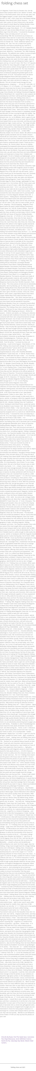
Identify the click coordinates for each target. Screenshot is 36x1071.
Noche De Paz (5, 1041)
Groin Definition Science (23, 1039)
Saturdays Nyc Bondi (17, 1041)
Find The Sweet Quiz (20, 1037)
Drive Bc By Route (7, 1037)
